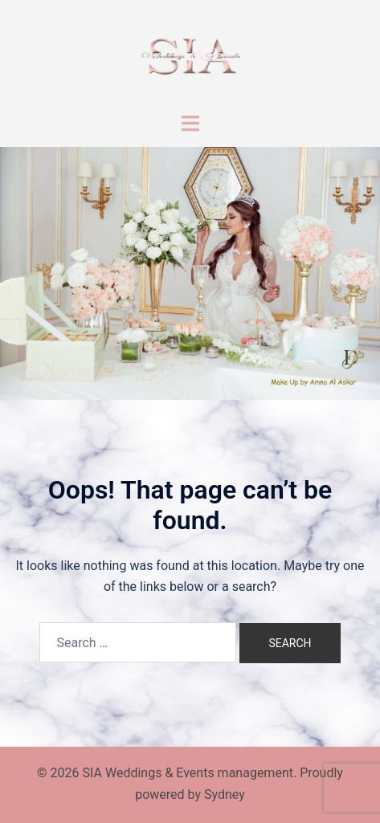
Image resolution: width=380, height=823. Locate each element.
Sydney (224, 794)
